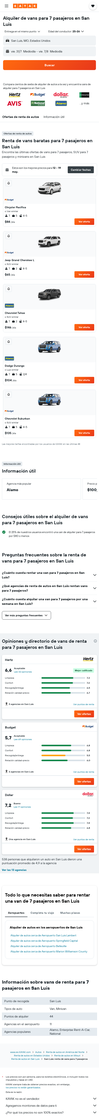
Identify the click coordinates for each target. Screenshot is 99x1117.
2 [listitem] (14, 268)
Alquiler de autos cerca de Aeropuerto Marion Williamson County (49, 951)
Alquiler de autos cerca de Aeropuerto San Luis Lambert (43, 935)
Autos (38, 1052)
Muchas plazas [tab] (70, 913)
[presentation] (95, 641)
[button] (6, 6)
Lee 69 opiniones (23, 739)
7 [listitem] (7, 215)
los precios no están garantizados (23, 1087)
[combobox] (22, 31)
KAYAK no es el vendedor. (51, 1098)
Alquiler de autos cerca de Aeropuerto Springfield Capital (44, 940)
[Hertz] (88, 659)
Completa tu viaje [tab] (42, 913)
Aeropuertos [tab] (16, 913)
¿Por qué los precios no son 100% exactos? (51, 1112)
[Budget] (88, 727)
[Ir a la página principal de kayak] (25, 6)
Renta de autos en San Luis (25, 1058)
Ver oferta (84, 221)
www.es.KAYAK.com (20, 1052)
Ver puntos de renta (83, 704)
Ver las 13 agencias (14, 870)
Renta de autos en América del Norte (65, 1052)
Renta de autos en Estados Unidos (32, 1055)
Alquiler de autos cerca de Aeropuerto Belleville (39, 946)
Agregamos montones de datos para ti (51, 1105)
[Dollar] (88, 794)
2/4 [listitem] (23, 374)
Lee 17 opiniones (22, 806)
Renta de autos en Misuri (67, 1055)
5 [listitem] (14, 215)
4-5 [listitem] (23, 215)
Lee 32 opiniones (23, 671)
